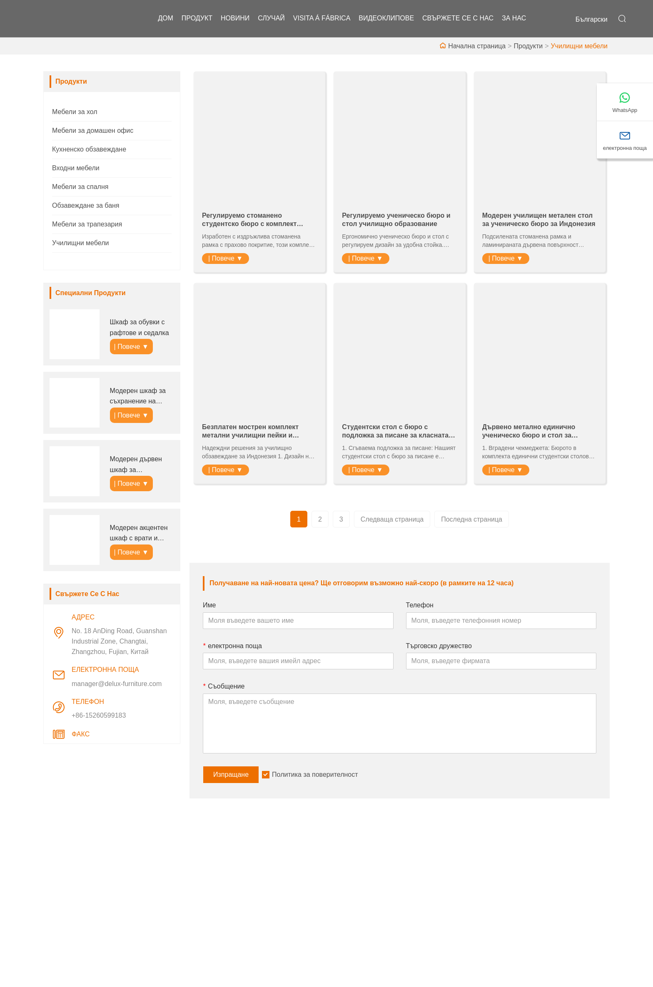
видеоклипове (386, 18)
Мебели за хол (74, 111)
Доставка (209, 876)
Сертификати (216, 916)
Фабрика (346, 903)
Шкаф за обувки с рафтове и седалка (139, 327)
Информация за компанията (377, 876)
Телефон (420, 605)
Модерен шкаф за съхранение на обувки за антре (138, 397)
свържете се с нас (457, 18)
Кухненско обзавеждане (89, 149)
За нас (514, 18)
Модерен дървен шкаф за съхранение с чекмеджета (136, 465)
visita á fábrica (322, 18)
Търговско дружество (439, 645)
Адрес (506, 855)
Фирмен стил (353, 889)
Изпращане (231, 774)
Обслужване (214, 889)
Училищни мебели (579, 46)
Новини (206, 903)
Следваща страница (392, 519)
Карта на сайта (218, 929)
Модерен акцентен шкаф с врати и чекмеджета (139, 534)
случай (271, 18)
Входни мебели (76, 168)
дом (165, 18)
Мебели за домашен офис (92, 130)
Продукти (528, 46)
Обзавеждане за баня (86, 205)
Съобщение (223, 686)
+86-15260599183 (99, 715)
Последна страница (471, 519)
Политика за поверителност (315, 774)
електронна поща (232, 645)
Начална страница (477, 46)
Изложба (346, 916)
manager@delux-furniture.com (117, 683)
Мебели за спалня (80, 186)
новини (235, 18)
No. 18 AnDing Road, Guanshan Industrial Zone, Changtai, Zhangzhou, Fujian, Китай (119, 641)
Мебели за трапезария (87, 224)
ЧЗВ (339, 929)
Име (209, 605)
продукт (197, 18)
